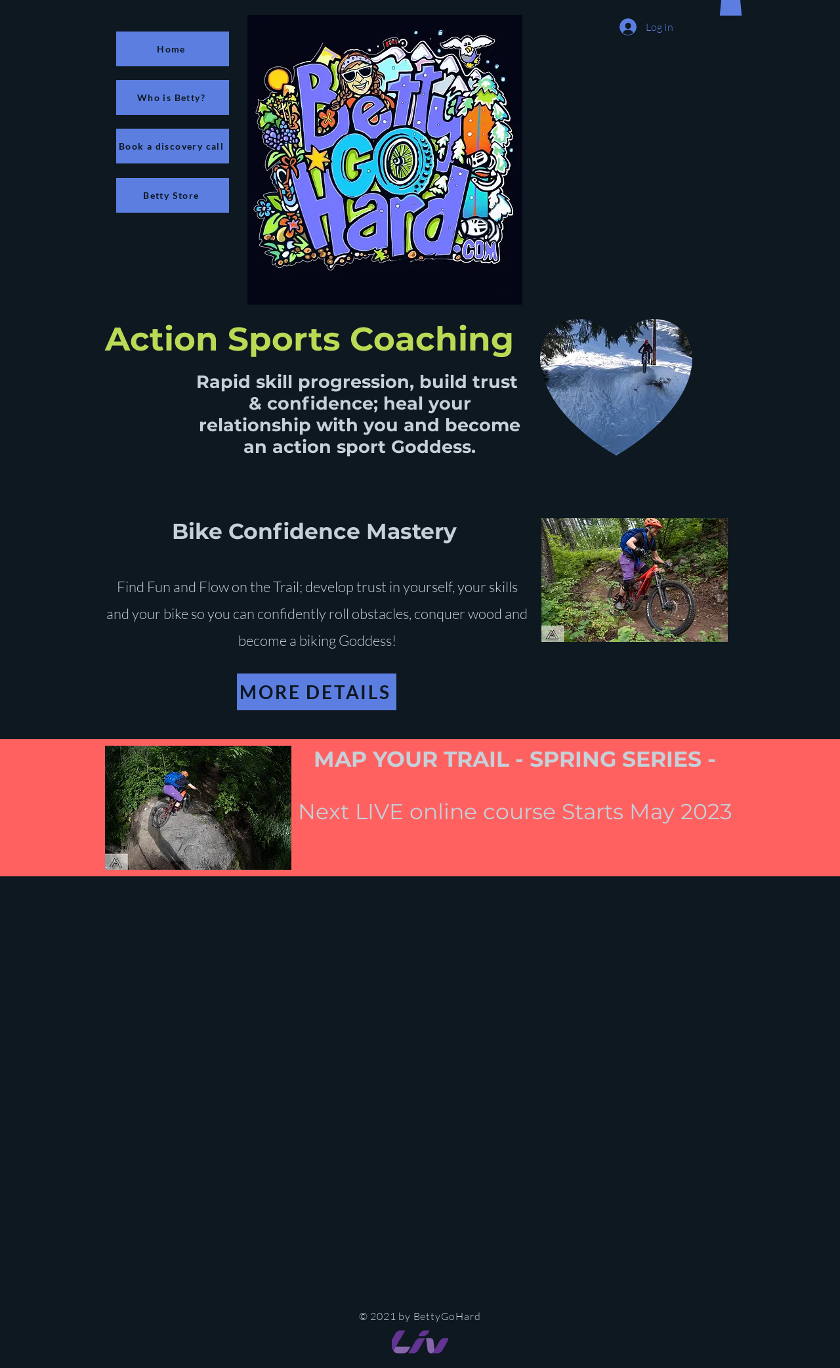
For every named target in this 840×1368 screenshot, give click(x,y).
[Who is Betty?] (172, 97)
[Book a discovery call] (172, 146)
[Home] (172, 49)
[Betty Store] (172, 195)
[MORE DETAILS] (316, 691)
